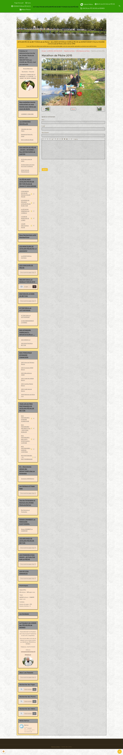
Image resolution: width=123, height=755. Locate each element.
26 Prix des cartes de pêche (26, 160)
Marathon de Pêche (69, 51)
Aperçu (75, 139)
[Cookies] (4, 751)
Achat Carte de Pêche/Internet (25, 173)
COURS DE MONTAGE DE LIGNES (25, 221)
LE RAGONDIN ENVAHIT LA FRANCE (28, 325)
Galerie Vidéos (86, 4)
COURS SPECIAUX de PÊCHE (25, 228)
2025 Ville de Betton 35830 (26, 378)
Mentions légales (55, 753)
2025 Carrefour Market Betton (27, 389)
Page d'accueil (18, 3)
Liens (28, 3)
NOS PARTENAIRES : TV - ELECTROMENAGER (26, 462)
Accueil (44, 51)
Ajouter (45, 169)
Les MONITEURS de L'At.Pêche (26, 260)
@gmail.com (28, 660)
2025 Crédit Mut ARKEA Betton (27, 384)
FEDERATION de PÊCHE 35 (21, 6)
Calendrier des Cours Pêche (26, 130)
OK (34, 290)
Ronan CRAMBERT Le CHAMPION (27, 535)
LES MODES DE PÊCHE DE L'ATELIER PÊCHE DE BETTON (26, 205)
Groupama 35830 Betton (27, 483)
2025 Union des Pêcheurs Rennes (28, 367)
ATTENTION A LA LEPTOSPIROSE (26, 320)
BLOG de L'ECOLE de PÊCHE (105, 4)
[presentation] (55, 163)
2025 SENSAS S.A (26, 343)
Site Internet (45, 132)
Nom (43, 119)
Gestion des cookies (66, 753)
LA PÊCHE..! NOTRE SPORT (54, 51)
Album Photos (25, 9)
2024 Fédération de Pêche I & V (26, 400)
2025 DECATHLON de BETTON (27, 348)
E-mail (43, 126)
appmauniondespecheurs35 (28, 657)
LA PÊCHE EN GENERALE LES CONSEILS (25, 213)
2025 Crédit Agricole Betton (26, 394)
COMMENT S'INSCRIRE (27, 114)
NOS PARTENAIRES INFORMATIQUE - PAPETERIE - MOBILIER (25, 433)
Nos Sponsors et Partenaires (25, 516)
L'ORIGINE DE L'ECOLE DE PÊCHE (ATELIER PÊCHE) (25, 196)
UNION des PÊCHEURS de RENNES (92, 8)
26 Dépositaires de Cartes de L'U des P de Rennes (27, 167)
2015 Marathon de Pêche (83, 51)
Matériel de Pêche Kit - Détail (27, 135)
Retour (73, 109)
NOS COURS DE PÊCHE (27, 140)
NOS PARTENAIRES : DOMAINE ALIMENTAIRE (25, 423)
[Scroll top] (119, 751)
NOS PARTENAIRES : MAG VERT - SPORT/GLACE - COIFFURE (25, 444)
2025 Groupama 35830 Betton (27, 373)
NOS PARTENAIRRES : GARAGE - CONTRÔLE (26, 454)
